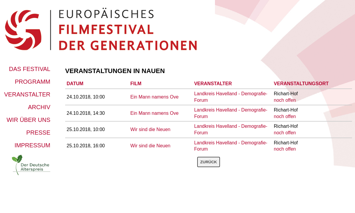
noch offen (285, 100)
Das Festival (29, 69)
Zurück (208, 162)
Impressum (32, 145)
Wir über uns (28, 120)
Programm (32, 81)
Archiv (39, 107)
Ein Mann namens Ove (154, 96)
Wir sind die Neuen (150, 129)
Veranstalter (27, 94)
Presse (38, 132)
